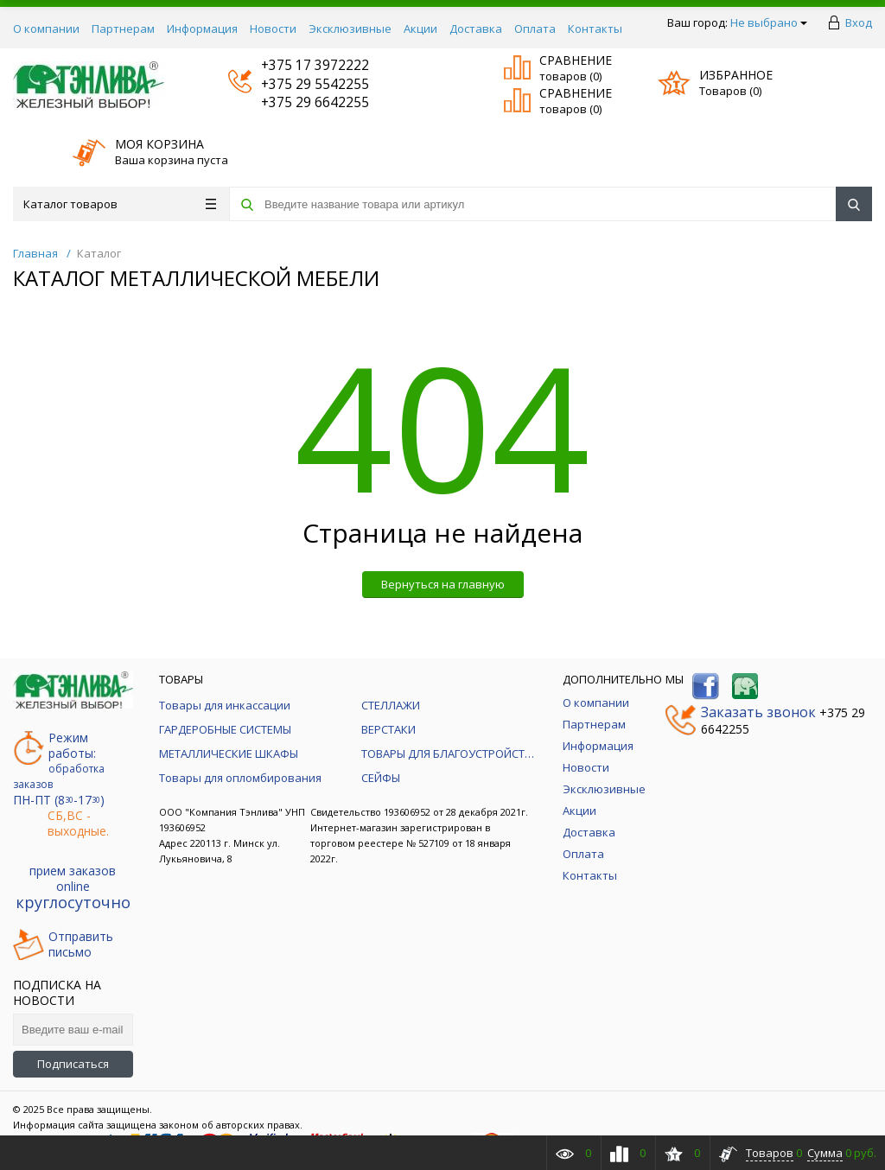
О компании (46, 28)
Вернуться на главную (443, 584)
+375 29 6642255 (298, 102)
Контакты (595, 28)
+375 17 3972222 (298, 65)
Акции (420, 28)
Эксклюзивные (350, 28)
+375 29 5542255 (298, 84)
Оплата (535, 28)
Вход (858, 22)
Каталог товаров (119, 204)
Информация (202, 28)
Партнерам (123, 28)
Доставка (475, 28)
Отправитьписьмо (63, 944)
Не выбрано (768, 22)
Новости (273, 28)
